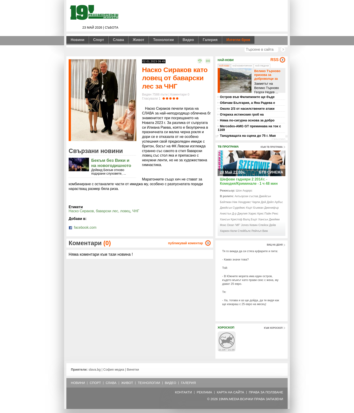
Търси (283, 49)
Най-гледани (262, 66)
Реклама (204, 392)
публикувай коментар (185, 243)
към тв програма (272, 147)
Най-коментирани (242, 66)
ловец (125, 211)
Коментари (90, 243)
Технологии (163, 40)
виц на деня (275, 245)
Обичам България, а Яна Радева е (247, 103)
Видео (188, 40)
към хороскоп (273, 328)
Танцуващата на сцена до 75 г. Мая (248, 135)
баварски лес (107, 211)
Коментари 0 (179, 94)
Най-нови (224, 66)
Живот (138, 40)
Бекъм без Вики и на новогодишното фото (111, 165)
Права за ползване (266, 392)
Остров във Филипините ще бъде (247, 97)
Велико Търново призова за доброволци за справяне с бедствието (267, 78)
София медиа (113, 369)
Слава (118, 40)
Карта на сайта (230, 392)
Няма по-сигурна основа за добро (247, 120)
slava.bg (94, 369)
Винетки (133, 369)
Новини (77, 40)
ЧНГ (135, 211)
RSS (274, 59)
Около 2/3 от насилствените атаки (247, 108)
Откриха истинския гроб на (242, 114)
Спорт (98, 40)
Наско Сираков (81, 211)
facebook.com (82, 227)
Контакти (183, 392)
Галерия (210, 40)
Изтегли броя (238, 40)
